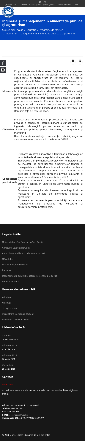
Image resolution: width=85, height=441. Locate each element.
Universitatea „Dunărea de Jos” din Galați (22, 242)
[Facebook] (40, 2)
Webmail (6, 302)
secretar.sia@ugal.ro (32, 4)
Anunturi (42, 337)
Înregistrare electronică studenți (18, 313)
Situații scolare (9, 308)
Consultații (42, 367)
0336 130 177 (13, 4)
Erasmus (6, 270)
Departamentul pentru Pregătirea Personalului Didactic (29, 275)
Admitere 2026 (42, 347)
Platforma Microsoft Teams (15, 319)
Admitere (6, 297)
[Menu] (81, 11)
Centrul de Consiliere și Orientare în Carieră (23, 253)
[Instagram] (45, 2)
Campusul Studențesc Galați (16, 247)
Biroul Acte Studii (10, 281)
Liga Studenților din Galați (15, 264)
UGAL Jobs (7, 259)
